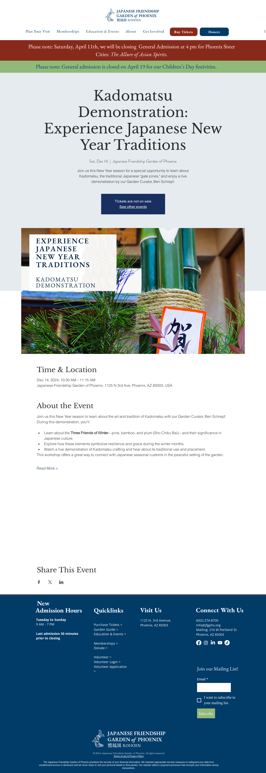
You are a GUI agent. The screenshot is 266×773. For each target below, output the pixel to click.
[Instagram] (205, 642)
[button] (38, 31)
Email (202, 679)
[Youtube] (220, 642)
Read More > (47, 468)
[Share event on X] (50, 582)
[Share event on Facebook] (39, 582)
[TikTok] (227, 642)
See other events (133, 207)
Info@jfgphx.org (208, 625)
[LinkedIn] (213, 642)
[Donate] (214, 32)
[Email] (213, 687)
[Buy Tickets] (184, 32)
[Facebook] (198, 642)
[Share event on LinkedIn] (61, 582)
